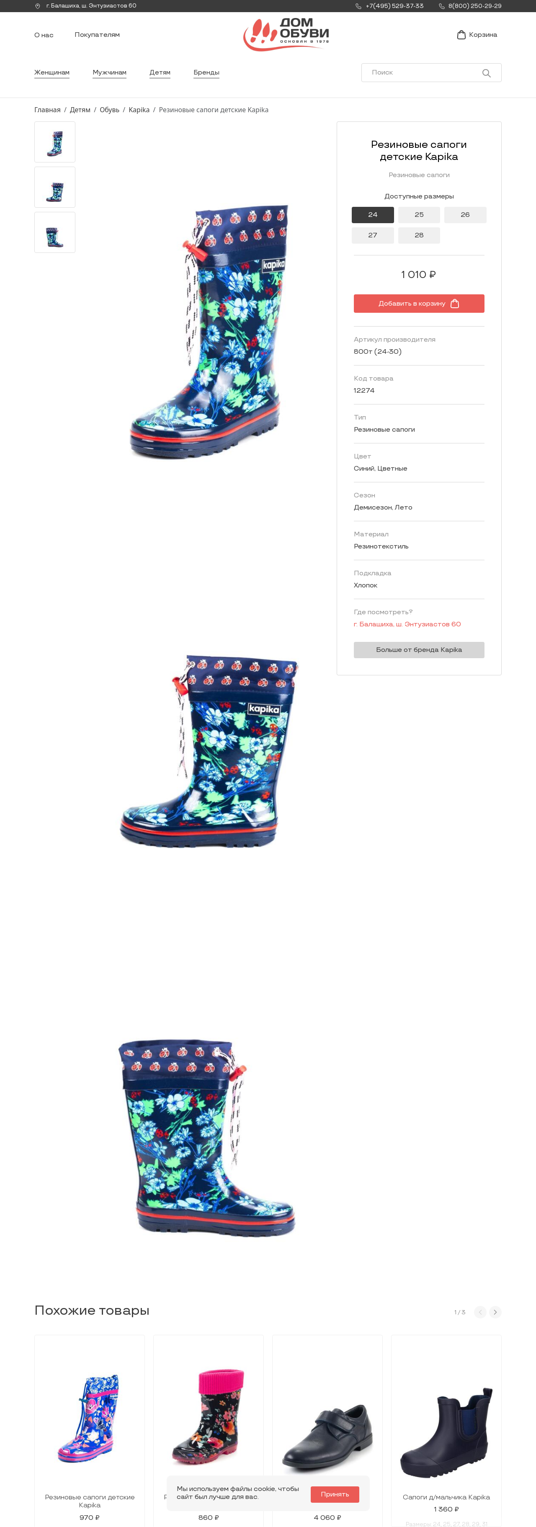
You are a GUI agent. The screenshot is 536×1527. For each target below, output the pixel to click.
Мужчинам (111, 81)
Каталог (250, 1402)
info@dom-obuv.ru (146, 1452)
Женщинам (52, 81)
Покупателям (97, 39)
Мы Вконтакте (147, 1436)
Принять (337, 1495)
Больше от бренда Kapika (413, 659)
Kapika (139, 118)
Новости (342, 1422)
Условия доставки (450, 1422)
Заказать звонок (70, 1440)
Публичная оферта (450, 1461)
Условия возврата (449, 1448)
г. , (88, 6)
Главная (47, 118)
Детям (163, 81)
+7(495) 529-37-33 (62, 1459)
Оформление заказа (453, 1435)
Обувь (109, 118)
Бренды (211, 81)
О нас (44, 40)
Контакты (344, 1435)
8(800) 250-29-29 (62, 1471)
